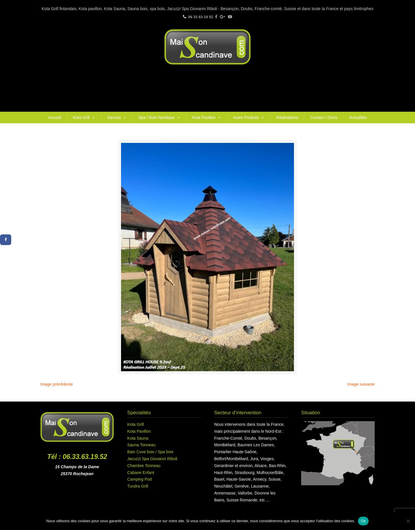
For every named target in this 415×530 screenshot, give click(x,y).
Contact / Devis (323, 117)
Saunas (117, 117)
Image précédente (56, 384)
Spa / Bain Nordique (159, 117)
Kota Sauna (137, 438)
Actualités (358, 117)
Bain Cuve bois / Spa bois (150, 451)
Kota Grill (84, 117)
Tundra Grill (137, 486)
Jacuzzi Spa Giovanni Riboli (152, 458)
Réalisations (287, 117)
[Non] (408, 521)
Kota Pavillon (207, 117)
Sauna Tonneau (141, 445)
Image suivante (361, 384)
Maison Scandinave (207, 47)
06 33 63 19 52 (200, 17)
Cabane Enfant (140, 472)
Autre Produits (249, 117)
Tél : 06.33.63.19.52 (77, 456)
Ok (363, 521)
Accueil (54, 117)
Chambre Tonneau (144, 465)
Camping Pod (139, 479)
